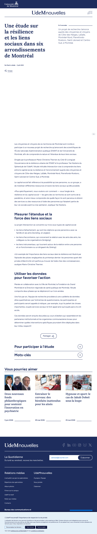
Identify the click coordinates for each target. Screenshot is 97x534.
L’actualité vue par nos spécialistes (16, 480)
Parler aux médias (10, 500)
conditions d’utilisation (37, 531)
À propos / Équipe (40, 480)
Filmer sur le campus (11, 492)
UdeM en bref (9, 496)
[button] (89, 13)
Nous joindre (38, 484)
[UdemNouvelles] (48, 13)
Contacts (8, 505)
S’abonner (37, 488)
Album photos (9, 488)
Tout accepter (41, 527)
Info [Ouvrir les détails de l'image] (94, 135)
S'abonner (85, 459)
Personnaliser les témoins (14, 527)
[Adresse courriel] (63, 459)
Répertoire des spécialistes (14, 484)
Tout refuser (30, 527)
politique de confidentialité (19, 531)
